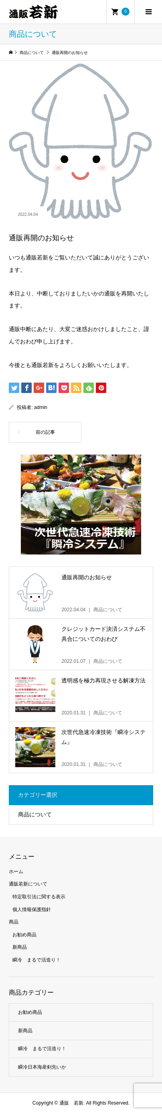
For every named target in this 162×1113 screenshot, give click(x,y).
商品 (13, 922)
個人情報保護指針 (31, 909)
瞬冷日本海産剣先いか (42, 1067)
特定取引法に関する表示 (38, 897)
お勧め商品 (24, 934)
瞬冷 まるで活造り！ (36, 960)
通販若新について (28, 884)
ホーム (16, 871)
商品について (35, 814)
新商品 (19, 947)
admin (40, 407)
